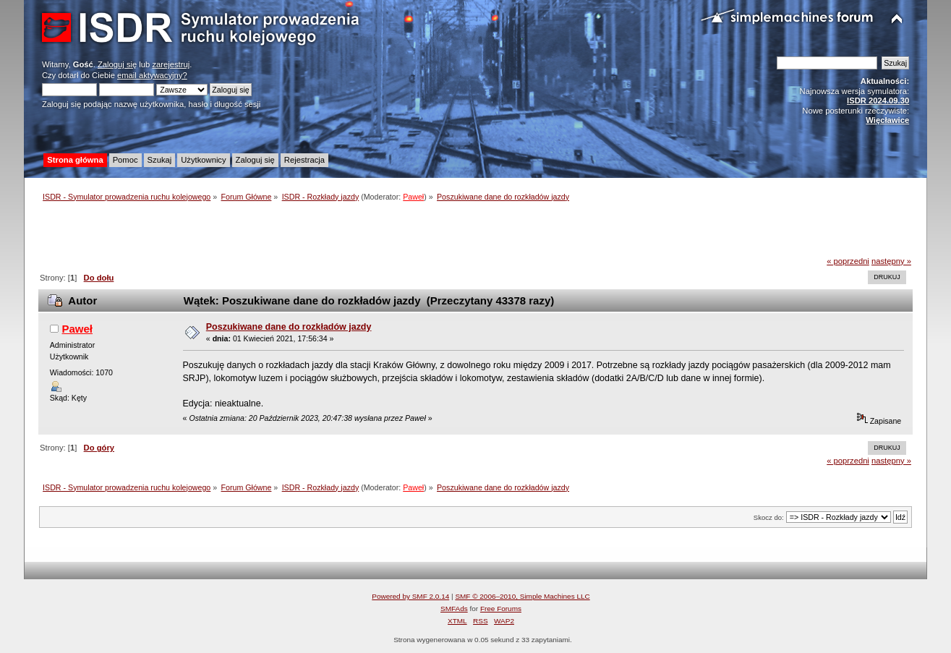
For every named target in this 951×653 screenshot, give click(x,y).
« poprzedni (848, 261)
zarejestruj (170, 64)
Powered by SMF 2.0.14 (410, 596)
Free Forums (500, 609)
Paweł (413, 196)
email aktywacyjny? (152, 75)
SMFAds (454, 609)
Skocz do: (769, 517)
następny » (891, 261)
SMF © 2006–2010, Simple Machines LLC (522, 596)
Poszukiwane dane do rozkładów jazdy (289, 327)
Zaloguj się (117, 64)
